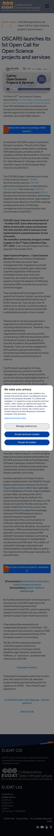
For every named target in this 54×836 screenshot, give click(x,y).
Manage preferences (27, 426)
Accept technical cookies (26, 434)
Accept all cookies (27, 442)
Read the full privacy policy (15, 418)
